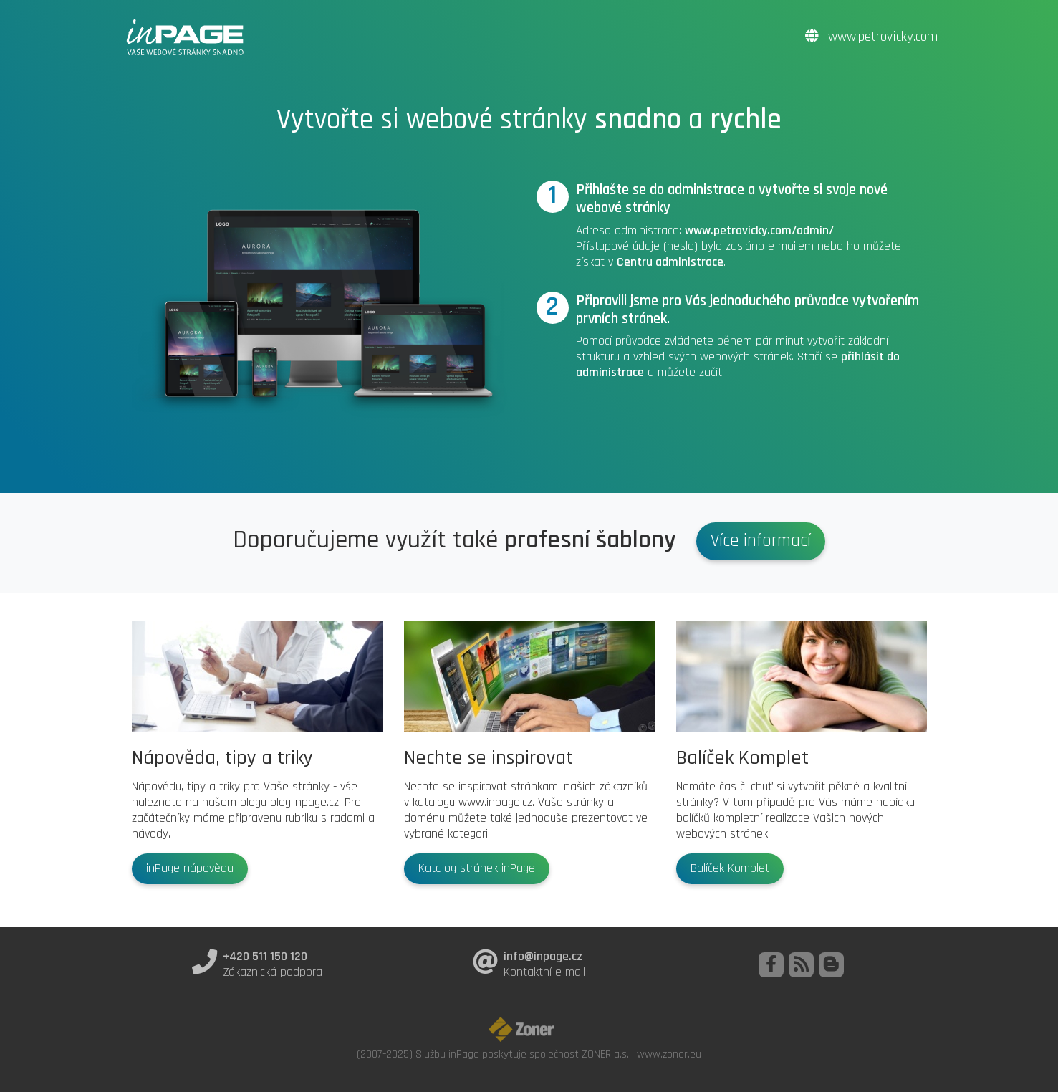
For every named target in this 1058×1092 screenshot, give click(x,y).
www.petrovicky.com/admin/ (759, 231)
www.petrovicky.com (871, 37)
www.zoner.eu (669, 1054)
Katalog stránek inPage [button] (476, 868)
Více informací (761, 541)
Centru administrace (670, 262)
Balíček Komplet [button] (730, 868)
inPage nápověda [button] (190, 868)
